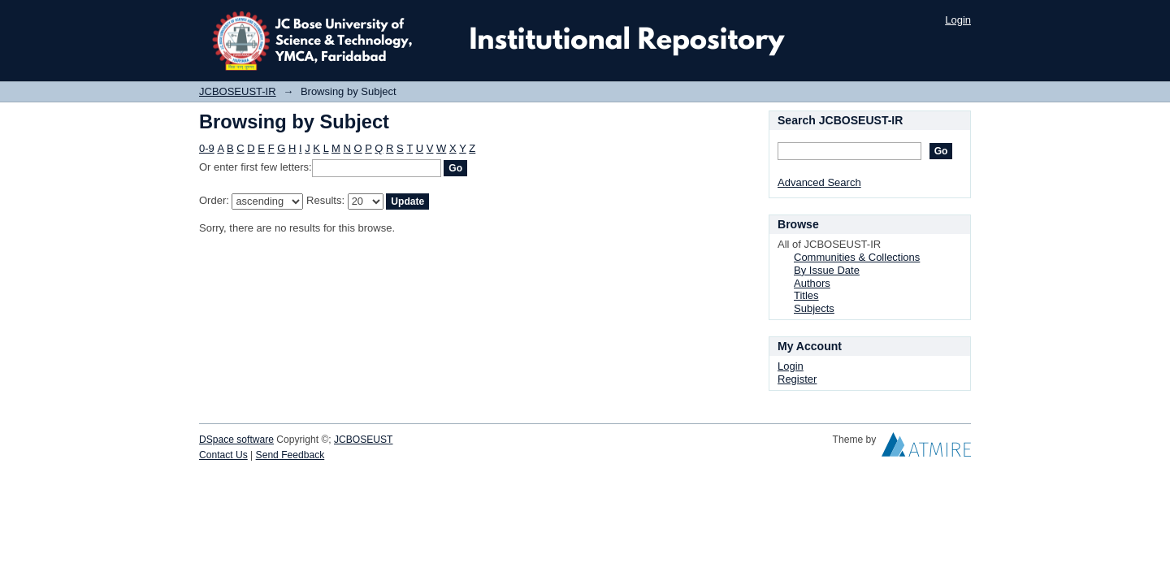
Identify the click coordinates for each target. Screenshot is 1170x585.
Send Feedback (290, 455)
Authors (812, 283)
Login (958, 20)
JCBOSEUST (363, 439)
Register (797, 379)
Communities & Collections (857, 257)
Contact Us (223, 455)
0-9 (206, 148)
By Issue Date (827, 270)
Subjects (814, 308)
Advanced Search (819, 182)
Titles (806, 295)
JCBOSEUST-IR (237, 91)
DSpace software (236, 439)
